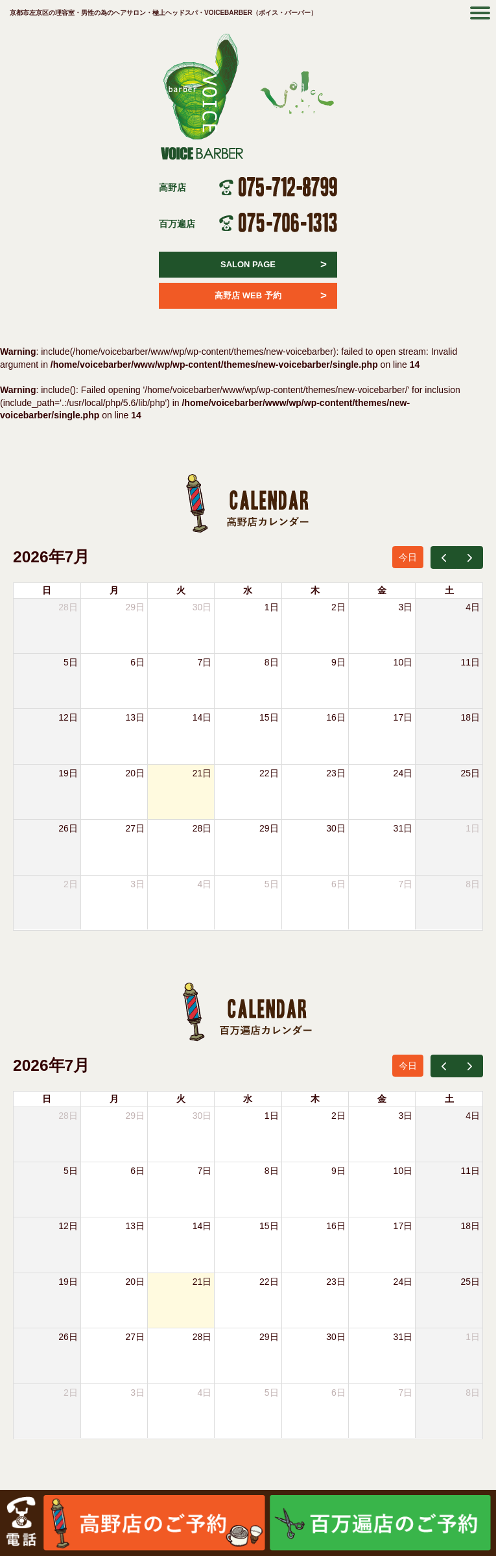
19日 (68, 773)
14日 (202, 717)
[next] (469, 557)
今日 (408, 557)
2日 (338, 607)
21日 (202, 773)
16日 (336, 717)
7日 (205, 662)
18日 (470, 717)
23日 (336, 773)
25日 (470, 773)
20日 (135, 773)
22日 (269, 773)
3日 (405, 607)
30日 (202, 607)
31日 (403, 828)
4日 (473, 607)
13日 (135, 717)
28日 (202, 828)
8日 (272, 662)
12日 (68, 717)
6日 (137, 662)
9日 (338, 662)
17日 (403, 717)
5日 (71, 662)
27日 (135, 828)
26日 (68, 828)
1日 (272, 607)
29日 (135, 607)
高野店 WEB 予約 (271, 296)
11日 (470, 662)
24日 (403, 773)
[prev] (444, 557)
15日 (269, 717)
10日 (403, 662)
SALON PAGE (273, 264)
